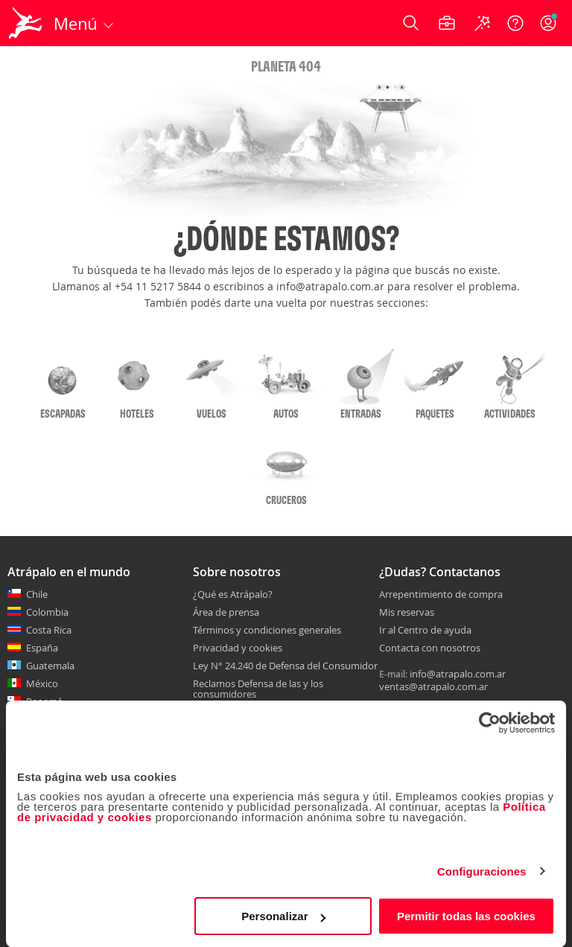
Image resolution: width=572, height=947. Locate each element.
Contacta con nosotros (429, 648)
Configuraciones (482, 871)
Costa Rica (49, 630)
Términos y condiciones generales (267, 630)
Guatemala (50, 665)
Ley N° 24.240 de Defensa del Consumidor (285, 665)
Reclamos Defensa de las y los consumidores (258, 689)
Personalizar (283, 916)
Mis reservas (406, 613)
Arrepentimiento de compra (441, 595)
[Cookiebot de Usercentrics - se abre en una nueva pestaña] (490, 723)
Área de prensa (226, 612)
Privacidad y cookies (237, 647)
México (42, 683)
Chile (37, 594)
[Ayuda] (515, 23)
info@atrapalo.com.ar (458, 673)
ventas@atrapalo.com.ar (433, 686)
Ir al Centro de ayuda (425, 631)
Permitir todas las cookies (466, 916)
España (42, 647)
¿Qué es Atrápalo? (233, 594)
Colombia (47, 612)
